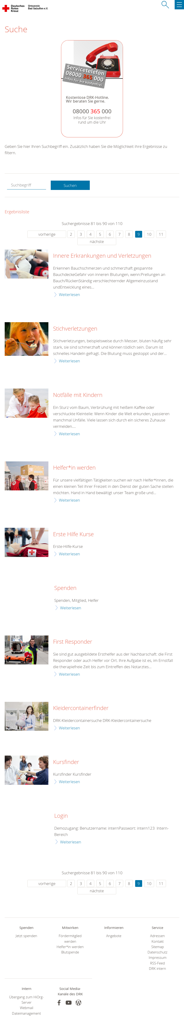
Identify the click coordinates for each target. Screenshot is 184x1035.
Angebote (113, 936)
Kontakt (158, 941)
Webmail (26, 1008)
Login (61, 815)
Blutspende (70, 952)
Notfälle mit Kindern (77, 395)
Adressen (157, 936)
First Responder (72, 641)
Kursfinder (66, 762)
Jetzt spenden (26, 936)
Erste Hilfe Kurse (73, 534)
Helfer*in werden (74, 467)
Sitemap (157, 947)
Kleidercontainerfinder (80, 708)
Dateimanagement (26, 1013)
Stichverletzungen (75, 328)
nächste (97, 241)
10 (149, 234)
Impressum (157, 957)
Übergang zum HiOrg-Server (26, 1000)
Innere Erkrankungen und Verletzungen (102, 255)
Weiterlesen (69, 294)
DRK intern (157, 968)
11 (161, 234)
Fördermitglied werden (70, 938)
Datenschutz (157, 952)
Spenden (65, 588)
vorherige (46, 234)
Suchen (70, 185)
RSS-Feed (157, 963)
